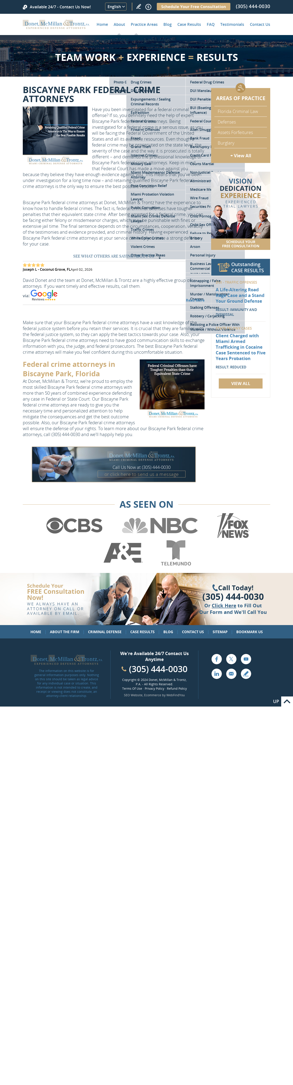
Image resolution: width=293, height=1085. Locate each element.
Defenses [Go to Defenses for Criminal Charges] (227, 122)
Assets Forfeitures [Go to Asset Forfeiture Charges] (235, 132)
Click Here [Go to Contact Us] (224, 605)
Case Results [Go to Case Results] (189, 24)
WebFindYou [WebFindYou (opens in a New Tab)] (175, 695)
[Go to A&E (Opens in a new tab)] (123, 564)
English (114, 6)
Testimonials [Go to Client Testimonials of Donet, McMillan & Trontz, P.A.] (232, 24)
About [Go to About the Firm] (119, 24)
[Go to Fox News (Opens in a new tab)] (232, 537)
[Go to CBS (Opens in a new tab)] (74, 537)
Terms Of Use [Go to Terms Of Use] (132, 688)
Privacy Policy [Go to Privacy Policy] (154, 688)
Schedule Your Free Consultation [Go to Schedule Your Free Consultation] (193, 6)
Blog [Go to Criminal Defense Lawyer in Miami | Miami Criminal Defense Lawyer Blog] (167, 24)
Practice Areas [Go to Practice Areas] (144, 24)
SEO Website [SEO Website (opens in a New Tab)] (133, 695)
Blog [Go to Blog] (168, 631)
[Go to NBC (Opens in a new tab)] (160, 537)
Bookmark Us (249, 631)
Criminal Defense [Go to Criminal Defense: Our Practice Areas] (105, 631)
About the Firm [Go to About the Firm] (64, 631)
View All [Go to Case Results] (240, 383)
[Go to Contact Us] (240, 211)
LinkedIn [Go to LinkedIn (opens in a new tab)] (216, 673)
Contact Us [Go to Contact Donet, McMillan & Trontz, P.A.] (260, 24)
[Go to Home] (56, 27)
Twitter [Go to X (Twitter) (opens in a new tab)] (231, 659)
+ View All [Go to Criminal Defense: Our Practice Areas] (240, 156)
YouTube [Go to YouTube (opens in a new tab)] (246, 659)
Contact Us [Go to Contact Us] (193, 631)
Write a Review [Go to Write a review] (138, 6)
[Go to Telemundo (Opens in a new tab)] (175, 564)
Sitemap (220, 631)
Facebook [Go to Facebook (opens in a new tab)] (216, 659)
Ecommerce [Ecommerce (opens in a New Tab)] (152, 695)
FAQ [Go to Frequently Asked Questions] (211, 24)
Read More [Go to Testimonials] (195, 300)
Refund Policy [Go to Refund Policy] (177, 688)
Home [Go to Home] (102, 24)
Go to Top (287, 701)
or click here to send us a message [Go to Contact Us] (141, 474)
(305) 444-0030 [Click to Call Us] (233, 596)
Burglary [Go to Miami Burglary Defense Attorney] (226, 143)
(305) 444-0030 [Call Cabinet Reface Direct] (158, 669)
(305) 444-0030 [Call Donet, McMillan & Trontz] (253, 6)
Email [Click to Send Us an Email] (231, 673)
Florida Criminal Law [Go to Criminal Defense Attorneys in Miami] (238, 111)
